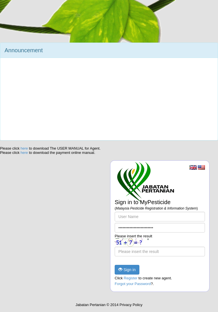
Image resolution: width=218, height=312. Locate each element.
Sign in (127, 269)
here (24, 148)
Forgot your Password (133, 284)
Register (130, 278)
